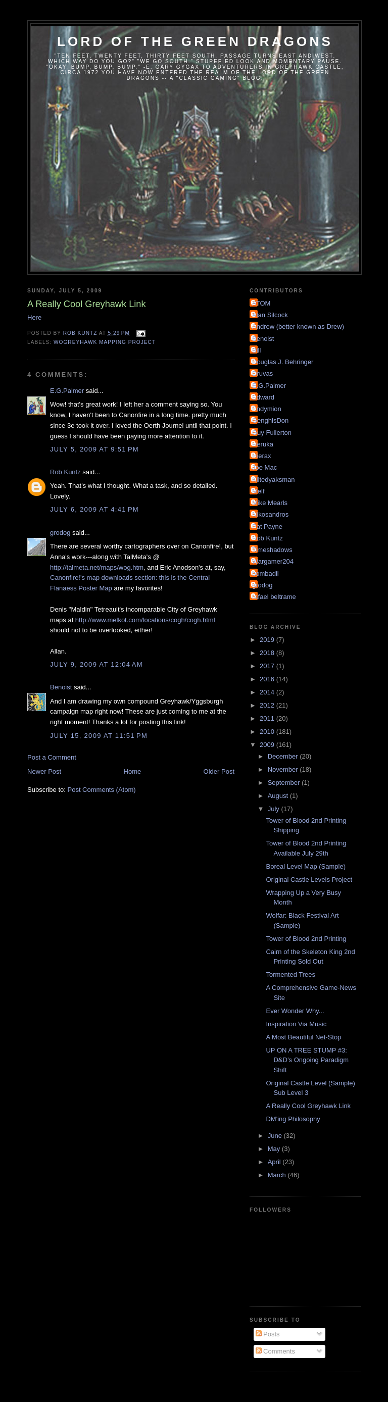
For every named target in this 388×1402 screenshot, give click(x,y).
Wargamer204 (273, 561)
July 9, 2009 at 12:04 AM (96, 664)
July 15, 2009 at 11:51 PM (99, 735)
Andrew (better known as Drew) (298, 326)
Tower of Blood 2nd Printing (306, 938)
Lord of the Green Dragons (195, 41)
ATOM (261, 303)
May (275, 1149)
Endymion (266, 409)
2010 (268, 731)
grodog (60, 532)
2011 (268, 718)
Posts (268, 1334)
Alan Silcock (270, 315)
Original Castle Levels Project (309, 879)
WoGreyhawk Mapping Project (105, 342)
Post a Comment (51, 757)
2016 (268, 679)
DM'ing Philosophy (293, 1119)
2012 (268, 705)
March (278, 1175)
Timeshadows (272, 550)
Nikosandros (270, 514)
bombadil (265, 573)
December (284, 756)
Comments (275, 1351)
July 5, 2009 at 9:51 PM (94, 449)
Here (34, 317)
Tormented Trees (290, 974)
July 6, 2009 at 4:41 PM (94, 509)
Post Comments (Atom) (102, 789)
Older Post (219, 771)
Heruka (262, 444)
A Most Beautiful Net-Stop (303, 1037)
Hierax (261, 456)
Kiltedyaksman (273, 479)
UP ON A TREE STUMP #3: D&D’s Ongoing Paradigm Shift (307, 1060)
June (276, 1135)
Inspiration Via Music (296, 1024)
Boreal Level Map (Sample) (306, 866)
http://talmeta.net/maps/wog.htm (96, 567)
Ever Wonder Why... (295, 1011)
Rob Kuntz (65, 472)
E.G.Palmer (67, 390)
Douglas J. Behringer (282, 362)
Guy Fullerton (272, 432)
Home (132, 771)
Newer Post (44, 771)
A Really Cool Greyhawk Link (308, 1106)
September (285, 782)
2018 (268, 653)
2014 (268, 692)
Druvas (262, 373)
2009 (268, 744)
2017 (268, 666)
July (274, 809)
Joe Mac (264, 467)
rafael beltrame (274, 596)
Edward (263, 397)
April (275, 1162)
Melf (258, 491)
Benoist (61, 687)
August (279, 795)
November (284, 769)
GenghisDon (270, 420)
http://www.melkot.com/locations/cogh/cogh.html (145, 620)
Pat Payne (267, 526)
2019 (268, 639)
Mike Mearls (269, 503)
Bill (256, 350)
